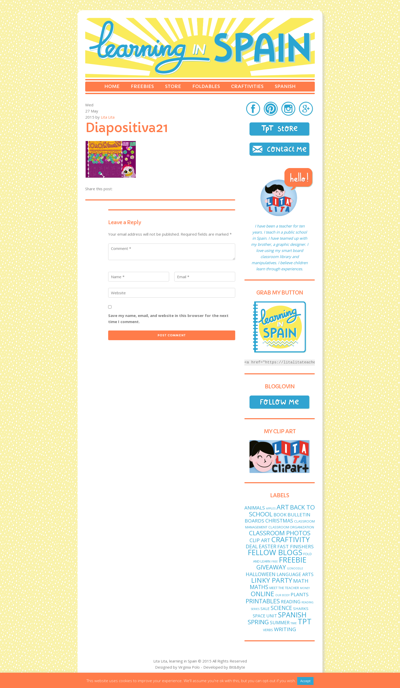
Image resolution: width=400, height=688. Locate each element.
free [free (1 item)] (274, 561)
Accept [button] (305, 681)
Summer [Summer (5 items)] (280, 622)
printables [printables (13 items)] (263, 601)
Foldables (206, 86)
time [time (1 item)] (294, 623)
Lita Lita (108, 117)
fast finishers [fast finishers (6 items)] (295, 546)
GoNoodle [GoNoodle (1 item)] (295, 568)
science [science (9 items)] (281, 607)
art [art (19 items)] (283, 507)
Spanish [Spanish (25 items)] (292, 614)
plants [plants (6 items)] (300, 594)
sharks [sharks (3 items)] (300, 608)
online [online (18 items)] (262, 593)
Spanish (285, 86)
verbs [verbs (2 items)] (268, 630)
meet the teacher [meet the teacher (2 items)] (284, 587)
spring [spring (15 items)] (258, 622)
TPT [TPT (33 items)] (304, 621)
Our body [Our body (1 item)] (282, 595)
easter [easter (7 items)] (267, 546)
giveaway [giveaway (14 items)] (271, 567)
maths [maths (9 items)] (259, 587)
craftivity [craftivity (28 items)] (290, 539)
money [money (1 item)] (305, 588)
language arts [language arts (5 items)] (295, 574)
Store (173, 86)
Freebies (142, 86)
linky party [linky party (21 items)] (271, 580)
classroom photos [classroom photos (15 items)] (279, 533)
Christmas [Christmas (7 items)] (279, 520)
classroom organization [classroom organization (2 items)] (291, 527)
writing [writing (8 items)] (285, 629)
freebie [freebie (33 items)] (292, 560)
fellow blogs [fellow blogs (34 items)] (275, 552)
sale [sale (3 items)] (265, 608)
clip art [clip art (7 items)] (259, 540)
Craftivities (247, 86)
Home (112, 86)
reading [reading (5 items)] (291, 601)
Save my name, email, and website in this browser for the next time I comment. (168, 318)
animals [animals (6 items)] (254, 507)
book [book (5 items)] (279, 515)
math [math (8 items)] (300, 580)
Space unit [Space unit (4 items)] (265, 616)
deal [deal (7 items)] (252, 546)
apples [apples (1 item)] (271, 508)
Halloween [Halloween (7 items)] (261, 574)
